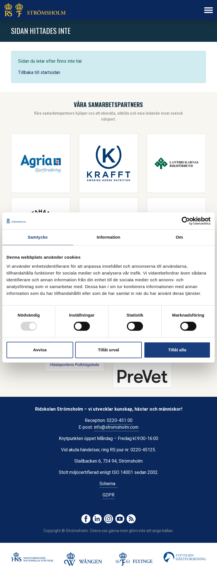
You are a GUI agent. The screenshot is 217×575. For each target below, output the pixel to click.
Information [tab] (108, 237)
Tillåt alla (177, 349)
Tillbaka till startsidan (39, 72)
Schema (108, 483)
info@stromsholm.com (116, 427)
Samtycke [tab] (38, 237)
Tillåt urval (108, 349)
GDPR (108, 495)
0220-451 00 (120, 420)
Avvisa (40, 349)
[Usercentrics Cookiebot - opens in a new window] (186, 221)
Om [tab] (179, 237)
